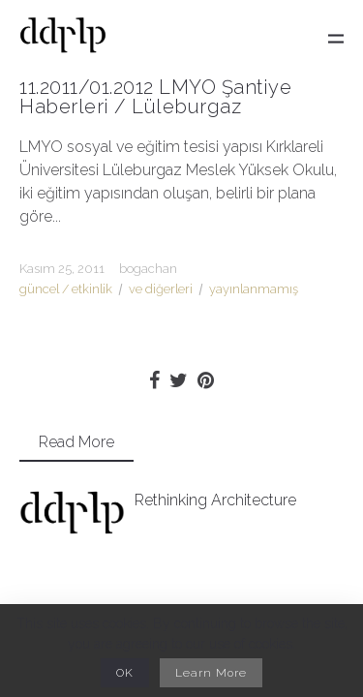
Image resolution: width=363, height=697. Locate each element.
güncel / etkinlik (65, 289)
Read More (76, 442)
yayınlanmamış (253, 289)
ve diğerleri (161, 289)
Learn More (211, 673)
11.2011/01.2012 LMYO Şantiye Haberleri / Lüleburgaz (155, 97)
